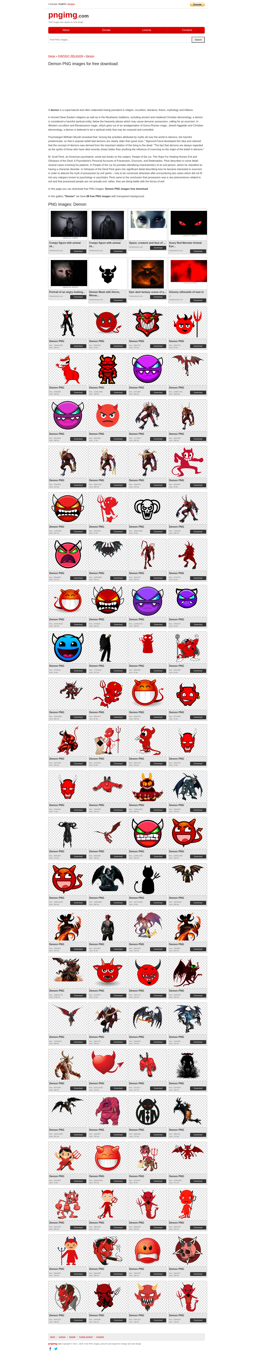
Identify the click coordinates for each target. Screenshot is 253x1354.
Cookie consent (86, 1337)
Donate (106, 30)
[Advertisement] (74, 88)
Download (78, 251)
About (66, 30)
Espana (71, 4)
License (146, 30)
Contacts (187, 30)
